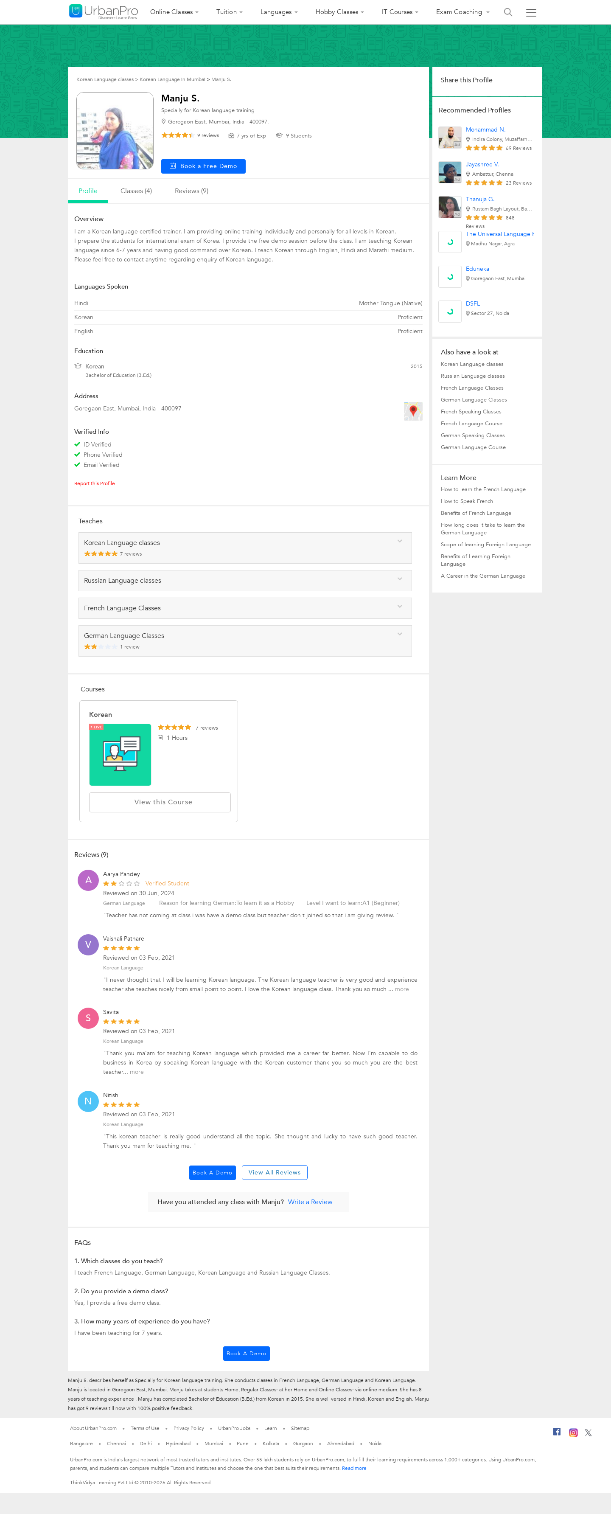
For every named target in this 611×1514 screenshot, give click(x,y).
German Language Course (473, 447)
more (402, 989)
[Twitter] (588, 1434)
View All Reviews (275, 1173)
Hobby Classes (337, 12)
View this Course (160, 802)
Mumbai (214, 1443)
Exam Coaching (460, 12)
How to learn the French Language (483, 489)
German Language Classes (474, 400)
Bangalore (81, 1443)
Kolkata (271, 1443)
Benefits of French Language (476, 513)
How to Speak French (467, 501)
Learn (270, 1428)
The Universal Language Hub (505, 234)
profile (88, 191)
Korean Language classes (472, 364)
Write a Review (310, 1202)
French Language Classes (472, 388)
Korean (100, 714)
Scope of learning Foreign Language (486, 544)
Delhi (146, 1443)
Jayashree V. (482, 164)
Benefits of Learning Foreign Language (475, 560)
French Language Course (471, 423)
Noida (375, 1443)
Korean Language (123, 967)
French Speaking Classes (471, 412)
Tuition (226, 12)
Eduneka (477, 269)
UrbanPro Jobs (234, 1428)
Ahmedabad (340, 1443)
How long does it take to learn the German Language (483, 529)
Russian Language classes (473, 376)
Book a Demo (213, 1173)
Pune (243, 1443)
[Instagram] (573, 1435)
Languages (276, 12)
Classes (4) (136, 191)
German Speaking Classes (473, 435)
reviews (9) (191, 191)
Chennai (116, 1443)
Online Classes (171, 12)
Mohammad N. (486, 130)
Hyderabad (178, 1443)
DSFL (473, 304)
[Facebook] (557, 1435)
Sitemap (300, 1428)
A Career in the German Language (483, 576)
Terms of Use (145, 1428)
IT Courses (397, 12)
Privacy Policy (189, 1428)
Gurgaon (303, 1443)
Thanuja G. (480, 199)
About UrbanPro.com (93, 1428)
